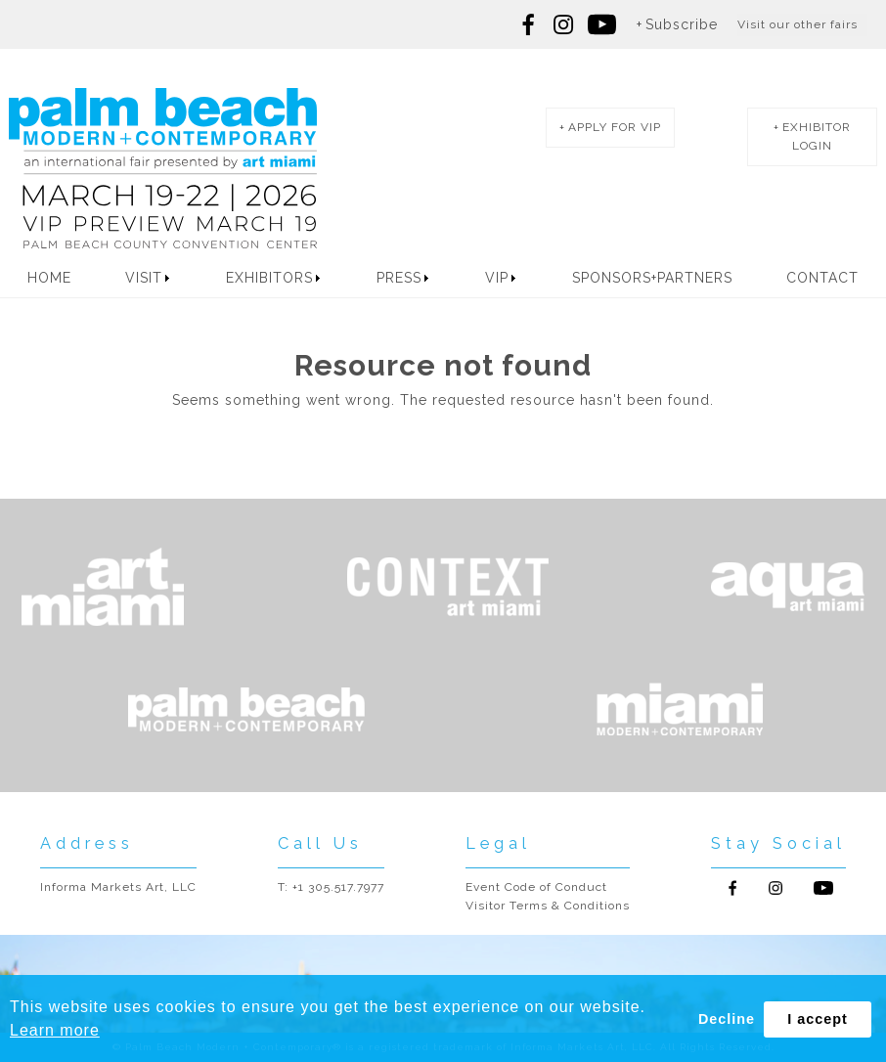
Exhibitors (269, 278)
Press (399, 278)
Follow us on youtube (602, 24)
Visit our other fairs (797, 24)
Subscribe (681, 24)
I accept (817, 1019)
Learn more (55, 1030)
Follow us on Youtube (823, 888)
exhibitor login (816, 136)
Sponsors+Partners (652, 278)
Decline (726, 1019)
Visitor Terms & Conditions (547, 905)
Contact (822, 278)
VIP (497, 278)
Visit (143, 278)
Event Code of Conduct (536, 887)
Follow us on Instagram (563, 24)
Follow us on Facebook (529, 24)
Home (49, 278)
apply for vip (614, 127)
